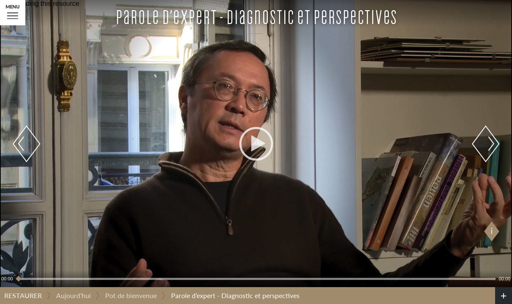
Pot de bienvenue (131, 295)
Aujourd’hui (73, 295)
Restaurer (23, 295)
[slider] (256, 279)
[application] (256, 143)
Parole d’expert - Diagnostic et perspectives (235, 295)
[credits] (503, 295)
